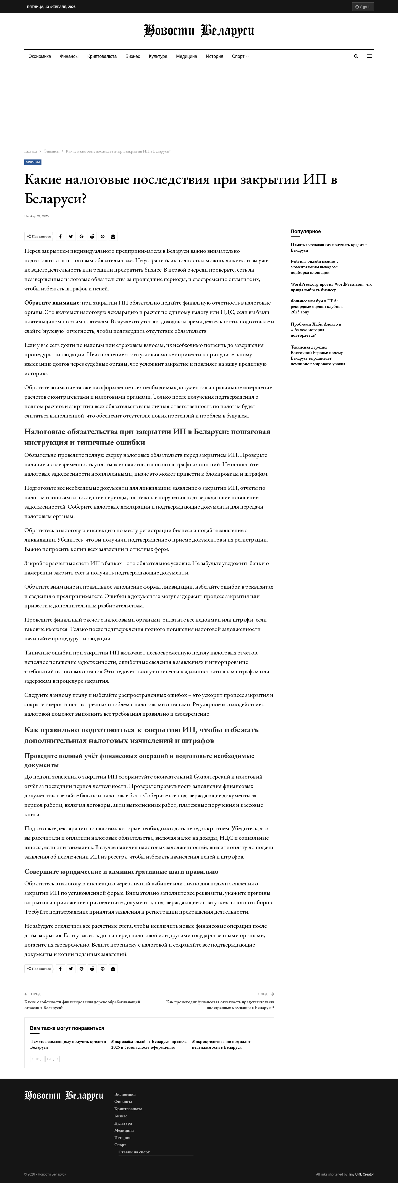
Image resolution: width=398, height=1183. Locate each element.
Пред (37, 1059)
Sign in (363, 7)
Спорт (244, 56)
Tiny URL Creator (361, 1174)
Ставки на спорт (134, 1152)
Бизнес (135, 56)
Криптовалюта (103, 56)
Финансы (70, 56)
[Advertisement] (199, 104)
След (52, 1059)
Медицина (190, 56)
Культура (161, 56)
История (219, 56)
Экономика (40, 56)
